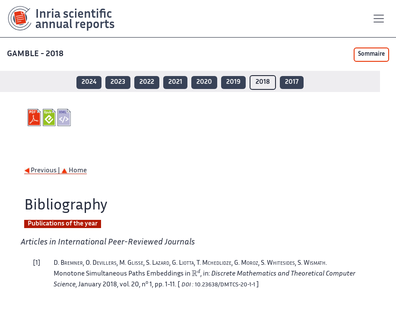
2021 (175, 82)
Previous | (42, 171)
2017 (291, 82)
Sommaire (371, 54)
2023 (118, 82)
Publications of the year (63, 224)
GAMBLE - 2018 (36, 54)
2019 (233, 82)
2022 (146, 82)
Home (74, 171)
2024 (89, 82)
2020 (204, 82)
